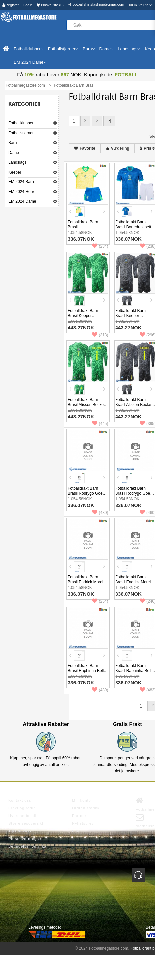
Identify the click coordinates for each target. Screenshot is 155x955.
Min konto (81, 800)
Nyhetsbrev (83, 823)
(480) (100, 512)
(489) (100, 690)
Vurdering (117, 148)
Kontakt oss (19, 800)
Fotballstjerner (21, 133)
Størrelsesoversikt (25, 823)
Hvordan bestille (24, 816)
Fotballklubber (20, 123)
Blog (76, 831)
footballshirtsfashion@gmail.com (95, 4)
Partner (79, 816)
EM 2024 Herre (21, 191)
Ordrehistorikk (85, 808)
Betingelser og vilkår (28, 846)
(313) (100, 335)
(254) (100, 601)
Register (10, 5)
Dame (13, 152)
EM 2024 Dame (22, 201)
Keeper (14, 172)
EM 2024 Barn (21, 181)
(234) (100, 246)
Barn (12, 142)
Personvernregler (24, 839)
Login (27, 5)
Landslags (17, 162)
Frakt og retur (21, 808)
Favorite (84, 148)
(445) (100, 423)
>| (109, 120)
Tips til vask (20, 831)
